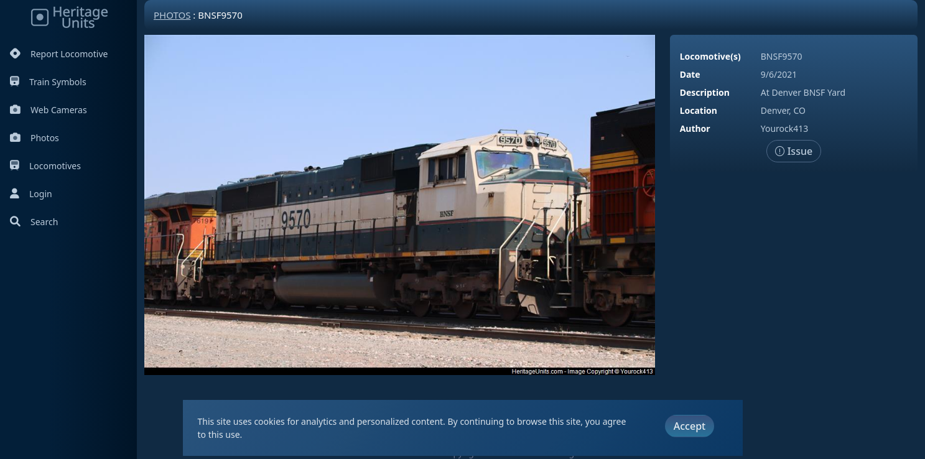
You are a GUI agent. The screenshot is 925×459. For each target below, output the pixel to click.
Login (31, 194)
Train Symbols (48, 82)
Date (690, 74)
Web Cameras (48, 110)
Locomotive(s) (710, 56)
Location (698, 110)
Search (34, 222)
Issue (794, 151)
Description (705, 92)
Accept (689, 426)
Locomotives (45, 166)
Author (695, 128)
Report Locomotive (59, 54)
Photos (34, 138)
